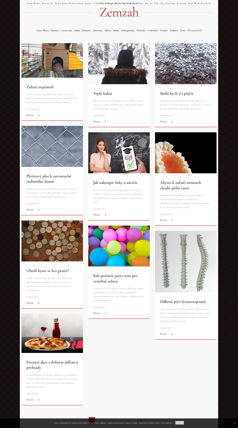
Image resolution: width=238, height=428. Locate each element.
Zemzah (119, 12)
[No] (234, 423)
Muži (116, 30)
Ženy (183, 30)
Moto (108, 30)
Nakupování (128, 30)
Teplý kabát (102, 93)
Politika (141, 30)
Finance (86, 30)
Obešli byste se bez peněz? (47, 270)
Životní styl (195, 30)
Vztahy (164, 30)
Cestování (66, 30)
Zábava (174, 30)
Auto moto (42, 30)
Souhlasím (179, 423)
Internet (98, 30)
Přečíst (30, 115)
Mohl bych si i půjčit (177, 93)
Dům (77, 30)
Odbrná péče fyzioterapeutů (183, 301)
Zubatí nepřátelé (40, 87)
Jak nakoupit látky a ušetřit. (115, 182)
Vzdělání (153, 30)
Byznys (55, 30)
